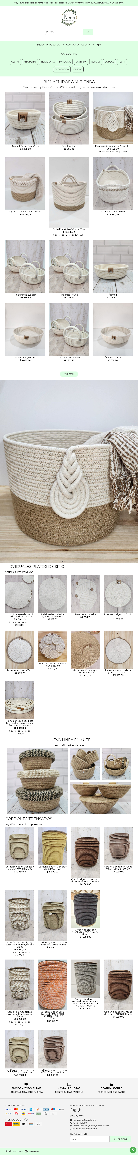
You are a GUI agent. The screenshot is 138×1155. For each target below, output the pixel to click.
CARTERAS (81, 61)
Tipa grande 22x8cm (25, 295)
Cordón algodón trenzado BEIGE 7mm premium (20, 867)
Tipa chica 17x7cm (69, 295)
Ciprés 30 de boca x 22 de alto (25, 211)
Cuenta (87, 45)
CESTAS (15, 61)
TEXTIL (122, 61)
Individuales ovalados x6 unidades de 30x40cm (20, 615)
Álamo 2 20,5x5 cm (25, 357)
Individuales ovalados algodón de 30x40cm (52, 615)
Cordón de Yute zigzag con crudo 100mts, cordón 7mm (20, 944)
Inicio (40, 44)
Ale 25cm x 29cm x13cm (112, 211)
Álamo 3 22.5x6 (113, 357)
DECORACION (62, 69)
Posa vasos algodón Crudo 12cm (118, 615)
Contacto (72, 44)
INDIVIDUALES (48, 61)
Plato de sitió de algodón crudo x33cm (52, 664)
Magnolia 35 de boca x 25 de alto (112, 146)
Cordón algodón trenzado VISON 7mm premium (118, 867)
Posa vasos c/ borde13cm (20, 670)
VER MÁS (69, 374)
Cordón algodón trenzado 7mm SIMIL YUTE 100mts (53, 943)
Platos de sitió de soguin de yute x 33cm (85, 671)
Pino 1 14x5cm (69, 146)
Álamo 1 (113, 295)
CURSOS (77, 69)
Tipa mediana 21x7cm (69, 357)
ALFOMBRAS (30, 61)
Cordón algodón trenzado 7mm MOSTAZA (53, 867)
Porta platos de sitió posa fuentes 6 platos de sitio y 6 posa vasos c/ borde (19, 723)
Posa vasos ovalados (85, 614)
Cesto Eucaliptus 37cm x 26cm (69, 229)
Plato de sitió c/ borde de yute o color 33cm (118, 671)
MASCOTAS (65, 61)
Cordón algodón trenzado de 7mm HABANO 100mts (85, 880)
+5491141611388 (78, 1123)
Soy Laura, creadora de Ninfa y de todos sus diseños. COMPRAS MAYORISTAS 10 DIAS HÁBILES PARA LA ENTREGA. (69, 2)
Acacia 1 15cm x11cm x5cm (25, 146)
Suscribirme (120, 1139)
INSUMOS (95, 61)
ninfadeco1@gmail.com (83, 1120)
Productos (55, 45)
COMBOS (109, 61)
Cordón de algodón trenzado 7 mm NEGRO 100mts (85, 932)
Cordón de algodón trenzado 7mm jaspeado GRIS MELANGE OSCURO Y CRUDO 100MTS (85, 1002)
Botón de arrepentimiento (84, 1128)
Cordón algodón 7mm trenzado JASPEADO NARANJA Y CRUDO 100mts (53, 1015)
